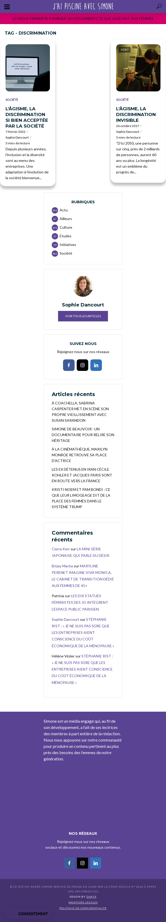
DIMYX (91, 896)
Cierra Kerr (61, 549)
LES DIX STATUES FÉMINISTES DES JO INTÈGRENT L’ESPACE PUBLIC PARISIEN (80, 602)
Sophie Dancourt (17, 137)
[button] (28, 914)
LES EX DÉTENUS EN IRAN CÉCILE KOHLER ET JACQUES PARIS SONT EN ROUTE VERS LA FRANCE (82, 475)
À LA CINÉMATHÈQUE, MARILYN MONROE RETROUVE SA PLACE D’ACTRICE (79, 455)
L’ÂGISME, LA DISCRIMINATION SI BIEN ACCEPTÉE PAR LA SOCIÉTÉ (27, 117)
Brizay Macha (62, 566)
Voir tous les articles (83, 316)
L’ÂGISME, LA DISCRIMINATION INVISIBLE (136, 114)
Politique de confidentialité (83, 908)
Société (12, 100)
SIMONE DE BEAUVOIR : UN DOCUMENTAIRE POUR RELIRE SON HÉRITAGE (83, 435)
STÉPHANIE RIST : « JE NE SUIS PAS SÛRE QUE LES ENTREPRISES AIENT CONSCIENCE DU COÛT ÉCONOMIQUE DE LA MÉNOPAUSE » (83, 632)
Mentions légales (83, 902)
